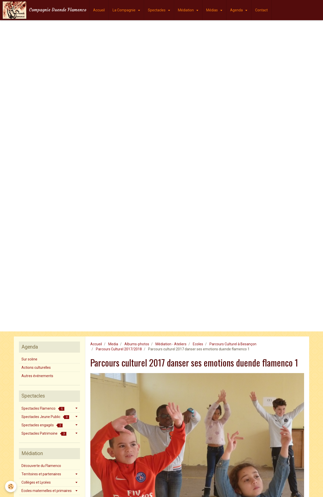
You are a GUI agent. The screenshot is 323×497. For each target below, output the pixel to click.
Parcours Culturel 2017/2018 (119, 349)
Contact (261, 10)
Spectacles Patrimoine (43, 433)
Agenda (237, 10)
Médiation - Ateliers (170, 344)
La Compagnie (124, 10)
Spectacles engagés (42, 425)
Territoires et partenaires (41, 474)
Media (113, 344)
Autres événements (37, 376)
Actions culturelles (36, 367)
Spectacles (157, 10)
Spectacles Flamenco (42, 408)
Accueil (99, 10)
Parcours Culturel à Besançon (232, 344)
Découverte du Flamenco (41, 466)
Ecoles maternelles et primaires (46, 491)
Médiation (186, 10)
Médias (212, 10)
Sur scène (29, 359)
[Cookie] (10, 486)
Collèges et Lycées (36, 482)
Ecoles (198, 344)
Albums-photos (136, 344)
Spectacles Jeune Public (45, 417)
